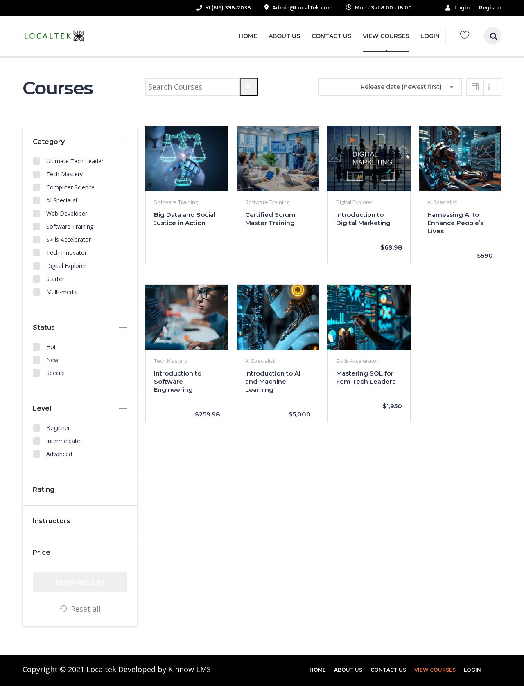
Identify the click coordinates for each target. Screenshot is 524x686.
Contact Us (331, 36)
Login (457, 7)
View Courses (386, 36)
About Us (284, 36)
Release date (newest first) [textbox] (401, 86)
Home (248, 36)
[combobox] (408, 87)
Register (490, 7)
